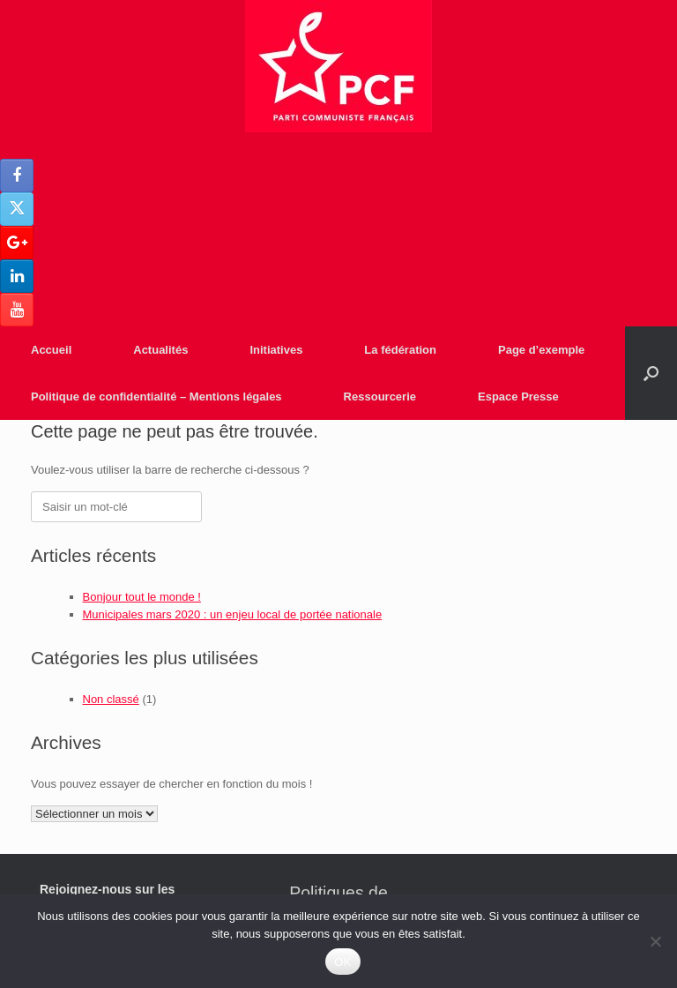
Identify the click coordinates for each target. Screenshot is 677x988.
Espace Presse (518, 396)
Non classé (111, 699)
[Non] (655, 941)
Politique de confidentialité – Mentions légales (156, 396)
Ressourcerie (380, 396)
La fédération (400, 349)
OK (342, 962)
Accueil (51, 349)
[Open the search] (651, 373)
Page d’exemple (541, 349)
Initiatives (275, 349)
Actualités (160, 349)
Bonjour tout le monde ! (142, 596)
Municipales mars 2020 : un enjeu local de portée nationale (233, 614)
